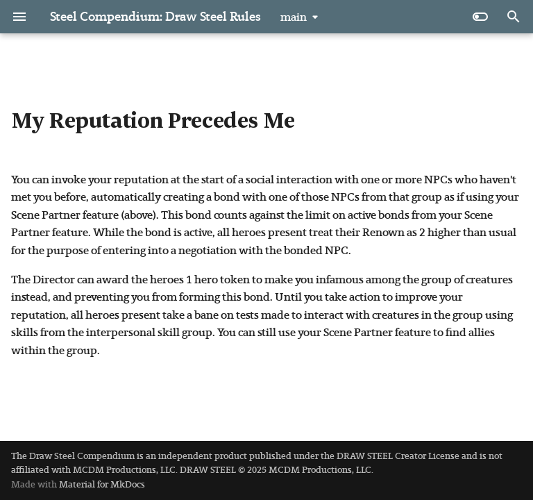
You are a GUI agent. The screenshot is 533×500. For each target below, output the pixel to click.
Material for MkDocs (102, 484)
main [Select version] (293, 17)
